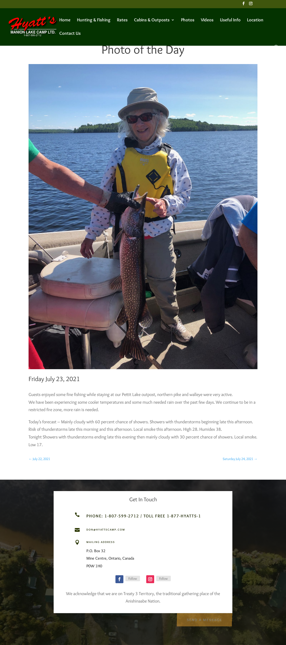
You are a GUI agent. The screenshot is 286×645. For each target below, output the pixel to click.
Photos (187, 20)
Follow (132, 578)
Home (65, 20)
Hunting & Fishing (93, 20)
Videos (207, 20)
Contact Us (70, 34)
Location (255, 20)
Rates (122, 20)
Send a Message (204, 619)
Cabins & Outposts (152, 20)
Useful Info (230, 20)
